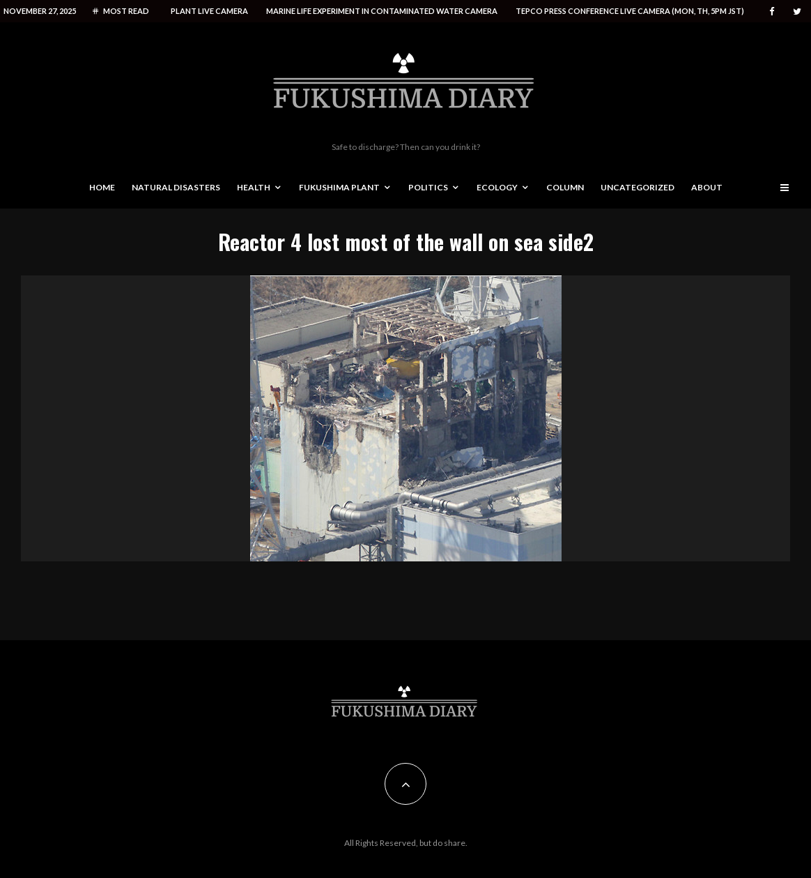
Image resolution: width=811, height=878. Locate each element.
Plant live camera (209, 10)
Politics (428, 187)
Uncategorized (637, 187)
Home (102, 187)
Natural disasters (176, 187)
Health (253, 187)
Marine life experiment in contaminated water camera (381, 10)
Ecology (497, 187)
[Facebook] (772, 11)
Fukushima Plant (339, 187)
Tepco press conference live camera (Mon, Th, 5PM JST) (630, 10)
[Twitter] (797, 11)
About (707, 187)
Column (565, 187)
